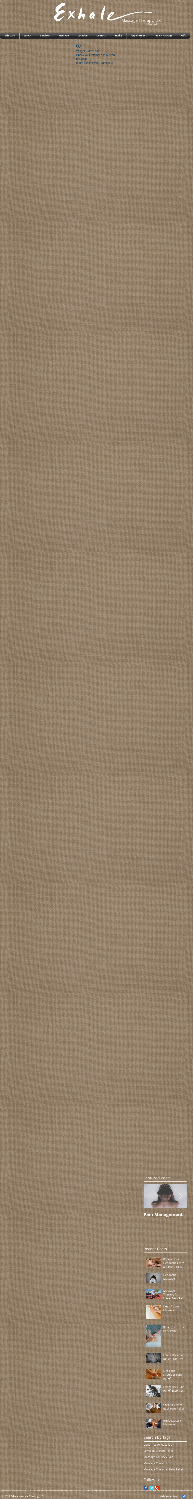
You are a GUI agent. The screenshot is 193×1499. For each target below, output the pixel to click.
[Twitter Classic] (151, 1488)
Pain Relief (176, 1469)
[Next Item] (180, 1196)
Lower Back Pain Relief (158, 1450)
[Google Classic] (157, 1488)
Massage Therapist (156, 1463)
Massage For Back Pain (159, 1457)
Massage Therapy (155, 1469)
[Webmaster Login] (169, 1496)
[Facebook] (184, 1496)
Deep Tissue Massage (158, 1444)
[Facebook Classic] (146, 1488)
